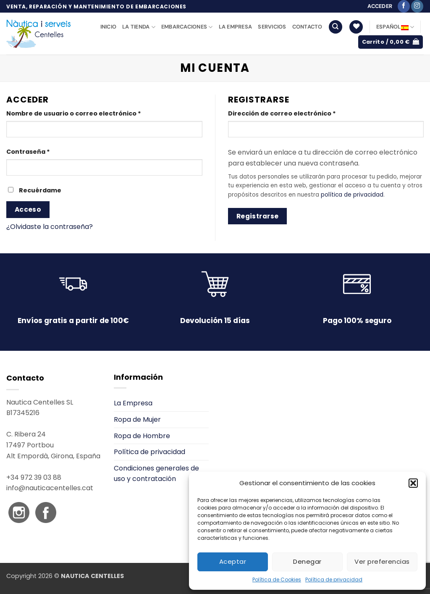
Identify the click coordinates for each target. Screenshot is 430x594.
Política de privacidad (333, 579)
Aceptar (232, 561)
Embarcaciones (187, 27)
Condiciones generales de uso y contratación (156, 473)
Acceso (28, 209)
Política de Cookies (276, 579)
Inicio (108, 26)
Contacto (307, 26)
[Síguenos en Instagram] (417, 6)
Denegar (307, 561)
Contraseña (46, 151)
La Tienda (138, 27)
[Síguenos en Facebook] (404, 6)
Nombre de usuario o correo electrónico (92, 113)
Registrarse (257, 216)
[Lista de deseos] (356, 27)
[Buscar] (335, 27)
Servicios (272, 26)
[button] (413, 483)
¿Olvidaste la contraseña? (49, 226)
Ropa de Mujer (137, 419)
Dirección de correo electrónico (300, 113)
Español (395, 27)
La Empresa (235, 26)
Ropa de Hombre (142, 436)
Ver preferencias (381, 561)
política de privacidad (352, 195)
